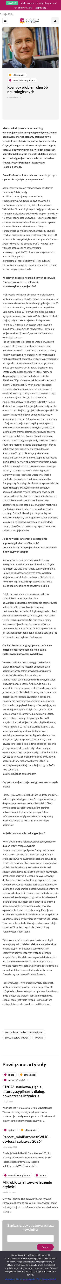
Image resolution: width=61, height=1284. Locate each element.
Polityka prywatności (46, 1279)
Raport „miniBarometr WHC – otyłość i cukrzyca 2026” (26, 1140)
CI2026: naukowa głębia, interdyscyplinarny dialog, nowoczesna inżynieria (23, 1092)
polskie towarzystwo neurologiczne (24, 1031)
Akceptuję (10, 1279)
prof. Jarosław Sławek (16, 1037)
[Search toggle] (55, 20)
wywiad (39, 1037)
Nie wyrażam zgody (25, 1279)
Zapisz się (41, 7)
